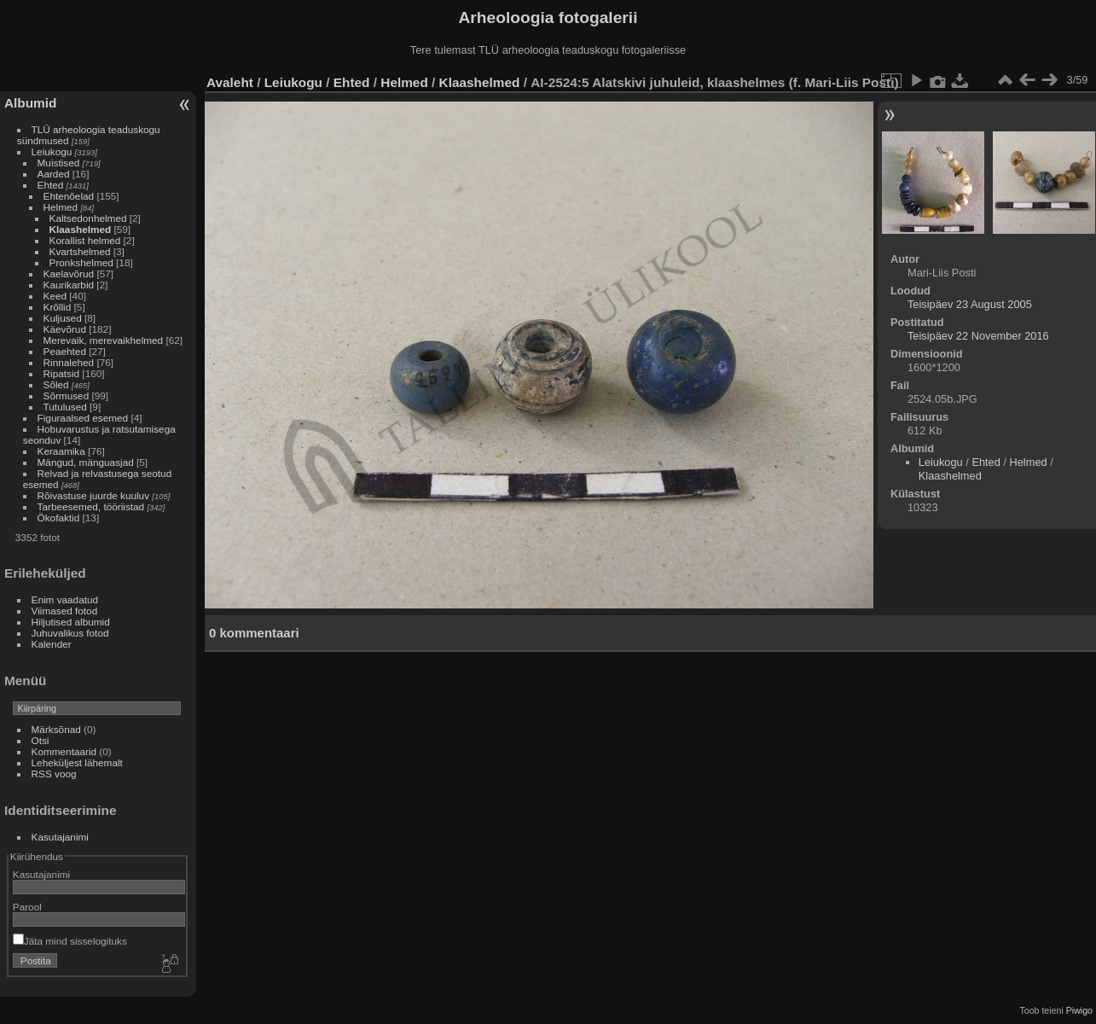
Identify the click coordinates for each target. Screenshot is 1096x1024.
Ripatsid (61, 373)
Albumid (30, 103)
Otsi (40, 740)
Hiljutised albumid (71, 621)
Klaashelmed (80, 229)
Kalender (52, 643)
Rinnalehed (69, 362)
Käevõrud (64, 329)
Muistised (59, 162)
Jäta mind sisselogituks (70, 940)
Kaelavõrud (69, 273)
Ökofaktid (59, 517)
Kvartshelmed (80, 251)
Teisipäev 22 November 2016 (978, 335)
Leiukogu (52, 151)
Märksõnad (56, 729)
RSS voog (54, 773)
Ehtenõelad (69, 195)
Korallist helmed (85, 240)
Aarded (54, 173)
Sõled (56, 384)
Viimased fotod (65, 610)
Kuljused (62, 317)
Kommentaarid (64, 751)
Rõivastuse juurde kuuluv (93, 495)
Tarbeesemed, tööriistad (91, 506)
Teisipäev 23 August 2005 (970, 304)
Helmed (60, 206)
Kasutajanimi (60, 836)
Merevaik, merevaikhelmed (103, 340)
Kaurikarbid (69, 284)
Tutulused (65, 406)
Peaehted (64, 351)
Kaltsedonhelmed (88, 218)
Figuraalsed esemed (83, 417)
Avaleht (229, 82)
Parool (27, 906)
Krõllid (57, 306)
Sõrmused (66, 395)
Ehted (51, 184)
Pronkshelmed (81, 262)
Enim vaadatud (65, 599)
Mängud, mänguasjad (86, 462)
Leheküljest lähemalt (77, 762)
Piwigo (1079, 1010)
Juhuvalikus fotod (70, 632)
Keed (55, 295)
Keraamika (61, 451)
